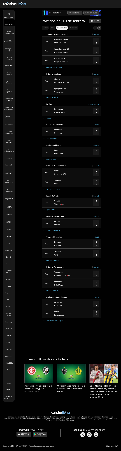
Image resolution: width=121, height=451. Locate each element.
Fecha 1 (96, 74)
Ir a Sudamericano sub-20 (53, 67)
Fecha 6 (96, 196)
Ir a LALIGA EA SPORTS (51, 139)
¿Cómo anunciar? (111, 446)
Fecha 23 (96, 125)
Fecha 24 (96, 145)
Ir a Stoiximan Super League (53, 321)
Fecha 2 (96, 166)
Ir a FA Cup (47, 118)
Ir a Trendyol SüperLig (51, 260)
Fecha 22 (96, 297)
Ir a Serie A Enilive (50, 159)
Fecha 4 (96, 267)
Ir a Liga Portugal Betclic (52, 230)
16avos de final (93, 104)
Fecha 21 (96, 216)
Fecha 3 (96, 34)
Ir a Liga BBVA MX (50, 210)
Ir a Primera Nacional (51, 97)
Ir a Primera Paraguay (51, 290)
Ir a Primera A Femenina (52, 189)
